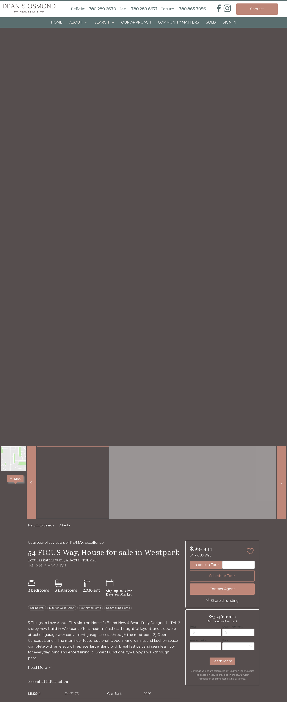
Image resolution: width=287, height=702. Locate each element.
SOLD (211, 22)
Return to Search (41, 525)
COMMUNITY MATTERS (178, 22)
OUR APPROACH (136, 22)
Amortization (198, 640)
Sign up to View (119, 590)
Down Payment (232, 626)
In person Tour (206, 565)
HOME (56, 22)
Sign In (229, 22)
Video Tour (238, 565)
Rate (225, 640)
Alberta (64, 525)
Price (193, 626)
